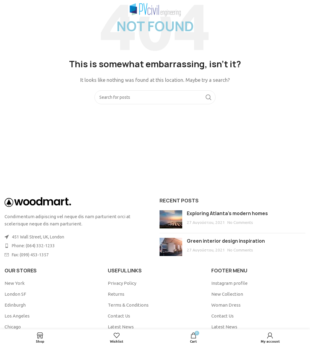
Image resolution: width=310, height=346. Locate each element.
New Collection (227, 294)
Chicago (13, 326)
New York (15, 283)
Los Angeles (17, 315)
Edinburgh (15, 305)
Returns (116, 294)
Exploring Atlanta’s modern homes (227, 213)
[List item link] (77, 245)
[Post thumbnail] (171, 219)
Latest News (121, 326)
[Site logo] (155, 8)
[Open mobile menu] (15, 9)
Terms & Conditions (128, 305)
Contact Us (119, 315)
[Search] (155, 97)
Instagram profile (229, 283)
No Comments (240, 222)
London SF (15, 294)
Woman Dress (226, 305)
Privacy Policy (122, 283)
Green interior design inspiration (226, 241)
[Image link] (38, 201)
